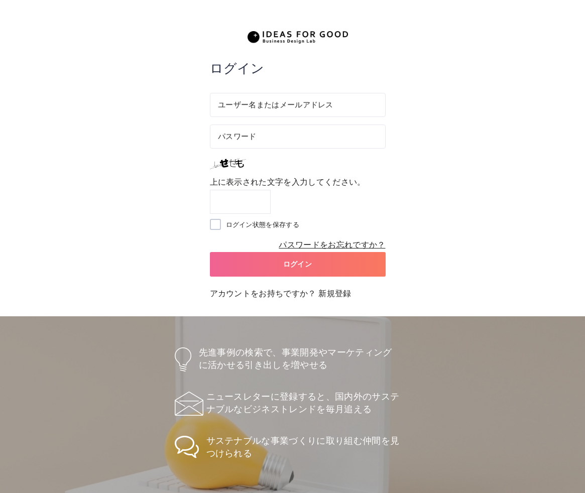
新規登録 (334, 293)
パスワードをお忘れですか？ (332, 244)
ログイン (297, 264)
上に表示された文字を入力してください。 (288, 182)
